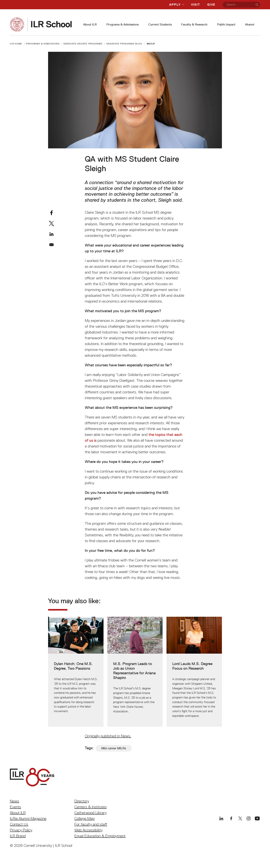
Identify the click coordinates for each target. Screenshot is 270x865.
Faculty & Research (194, 24)
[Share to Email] (51, 244)
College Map (84, 818)
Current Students (160, 24)
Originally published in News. (108, 736)
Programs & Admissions (122, 24)
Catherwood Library (90, 812)
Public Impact (226, 24)
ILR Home (16, 43)
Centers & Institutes (90, 807)
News (14, 801)
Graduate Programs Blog (124, 43)
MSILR (151, 43)
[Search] (257, 5)
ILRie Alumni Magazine (28, 818)
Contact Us (19, 824)
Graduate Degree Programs (83, 43)
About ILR (90, 24)
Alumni (249, 24)
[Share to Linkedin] (51, 234)
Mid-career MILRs (113, 748)
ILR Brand (18, 836)
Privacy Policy (21, 830)
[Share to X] (51, 223)
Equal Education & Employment (100, 836)
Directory (81, 801)
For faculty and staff (90, 824)
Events (15, 807)
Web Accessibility (88, 830)
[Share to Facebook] (51, 212)
